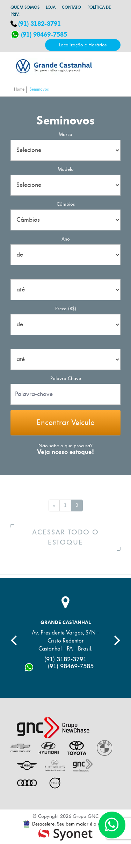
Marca (65, 134)
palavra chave (65, 378)
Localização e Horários (83, 45)
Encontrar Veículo (66, 422)
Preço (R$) (65, 309)
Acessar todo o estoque (75, 537)
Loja (51, 7)
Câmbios (66, 204)
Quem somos (24, 7)
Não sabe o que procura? (65, 446)
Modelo (66, 169)
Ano (65, 239)
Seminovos (39, 89)
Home (19, 89)
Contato (71, 7)
